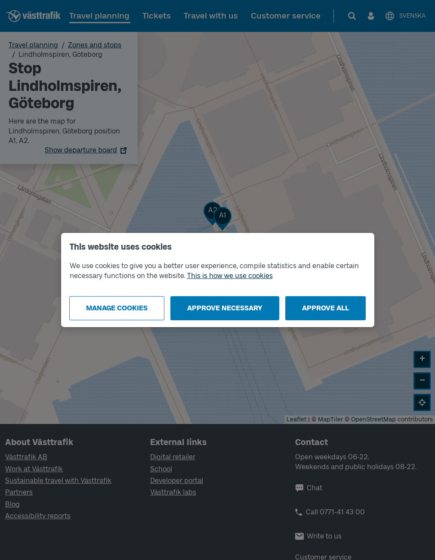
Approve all (325, 308)
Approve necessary (224, 308)
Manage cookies (117, 308)
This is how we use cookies (230, 276)
